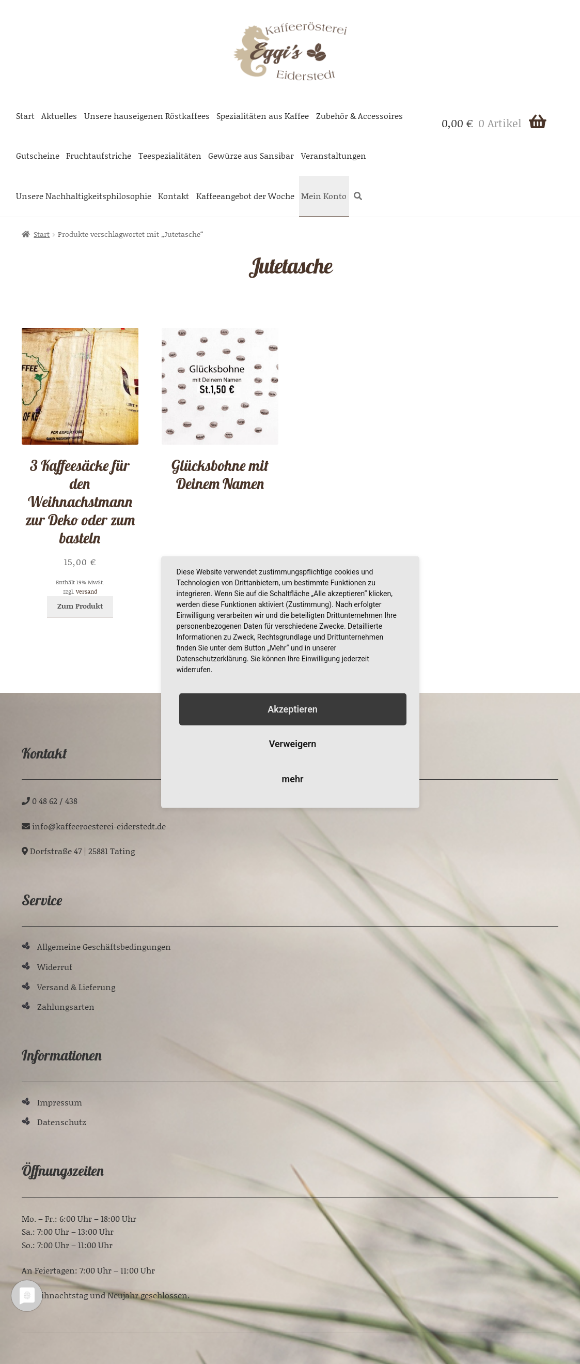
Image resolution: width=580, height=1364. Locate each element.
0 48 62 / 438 (54, 801)
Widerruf (54, 967)
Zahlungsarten (66, 1006)
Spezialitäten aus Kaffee (262, 116)
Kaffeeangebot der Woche (245, 196)
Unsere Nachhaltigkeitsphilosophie (83, 196)
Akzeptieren (293, 709)
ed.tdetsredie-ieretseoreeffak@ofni (99, 826)
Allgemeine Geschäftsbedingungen (104, 946)
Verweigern (293, 743)
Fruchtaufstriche (98, 155)
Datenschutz (61, 1122)
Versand (86, 591)
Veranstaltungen (333, 155)
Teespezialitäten (169, 155)
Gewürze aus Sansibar (251, 155)
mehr (293, 778)
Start (25, 116)
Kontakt (173, 196)
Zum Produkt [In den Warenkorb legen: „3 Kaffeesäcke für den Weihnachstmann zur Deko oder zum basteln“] (80, 605)
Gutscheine (37, 155)
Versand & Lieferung (76, 987)
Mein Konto (324, 196)
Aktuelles (59, 116)
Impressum (59, 1102)
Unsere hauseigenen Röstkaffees (147, 116)
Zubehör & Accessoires (359, 116)
